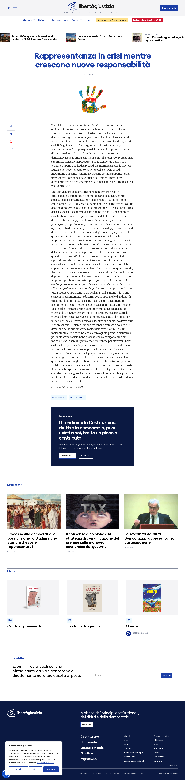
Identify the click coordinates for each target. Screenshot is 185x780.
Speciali (75, 20)
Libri (11, 571)
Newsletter (158, 757)
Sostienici (86, 456)
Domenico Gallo (137, 633)
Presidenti (158, 749)
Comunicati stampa (133, 753)
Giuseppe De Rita (59, 398)
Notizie (42, 20)
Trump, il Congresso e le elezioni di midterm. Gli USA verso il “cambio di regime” (36, 39)
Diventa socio (169, 8)
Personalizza (18, 769)
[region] (33, 758)
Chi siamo (27, 20)
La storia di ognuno (83, 626)
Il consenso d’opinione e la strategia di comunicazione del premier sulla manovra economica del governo (92, 540)
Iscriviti (167, 675)
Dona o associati (161, 736)
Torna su (173, 765)
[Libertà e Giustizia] (91, 6)
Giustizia (86, 753)
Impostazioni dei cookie (133, 773)
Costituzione (89, 736)
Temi (87, 20)
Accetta (51, 769)
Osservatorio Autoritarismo (112, 20)
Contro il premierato (24, 626)
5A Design (168, 774)
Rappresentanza (77, 398)
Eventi (127, 740)
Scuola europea (60, 20)
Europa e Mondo (92, 747)
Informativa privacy (99, 773)
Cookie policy (115, 773)
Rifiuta (36, 769)
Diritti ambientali (92, 742)
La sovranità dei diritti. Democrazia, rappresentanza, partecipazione (149, 538)
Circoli (127, 736)
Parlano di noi (130, 757)
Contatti (157, 761)
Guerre (132, 626)
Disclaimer (84, 773)
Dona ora (86, 724)
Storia (156, 744)
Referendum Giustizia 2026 (147, 20)
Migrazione (88, 759)
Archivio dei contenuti (134, 761)
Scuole (156, 753)
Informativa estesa (45, 763)
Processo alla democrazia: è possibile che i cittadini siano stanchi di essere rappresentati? (32, 540)
